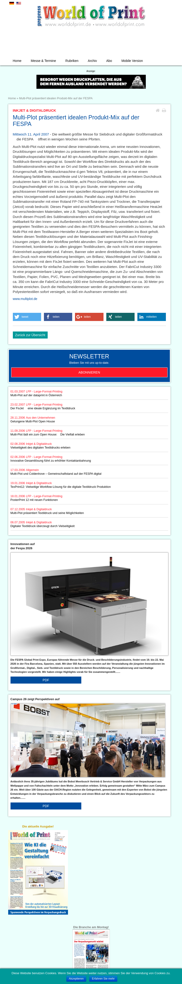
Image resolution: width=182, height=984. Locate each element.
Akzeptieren (76, 978)
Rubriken (72, 61)
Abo (109, 61)
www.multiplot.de (25, 299)
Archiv (92, 61)
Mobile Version (132, 61)
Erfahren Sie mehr (103, 978)
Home (17, 61)
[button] (27, 317)
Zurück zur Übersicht (30, 335)
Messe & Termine (43, 61)
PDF (46, 680)
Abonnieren (89, 372)
